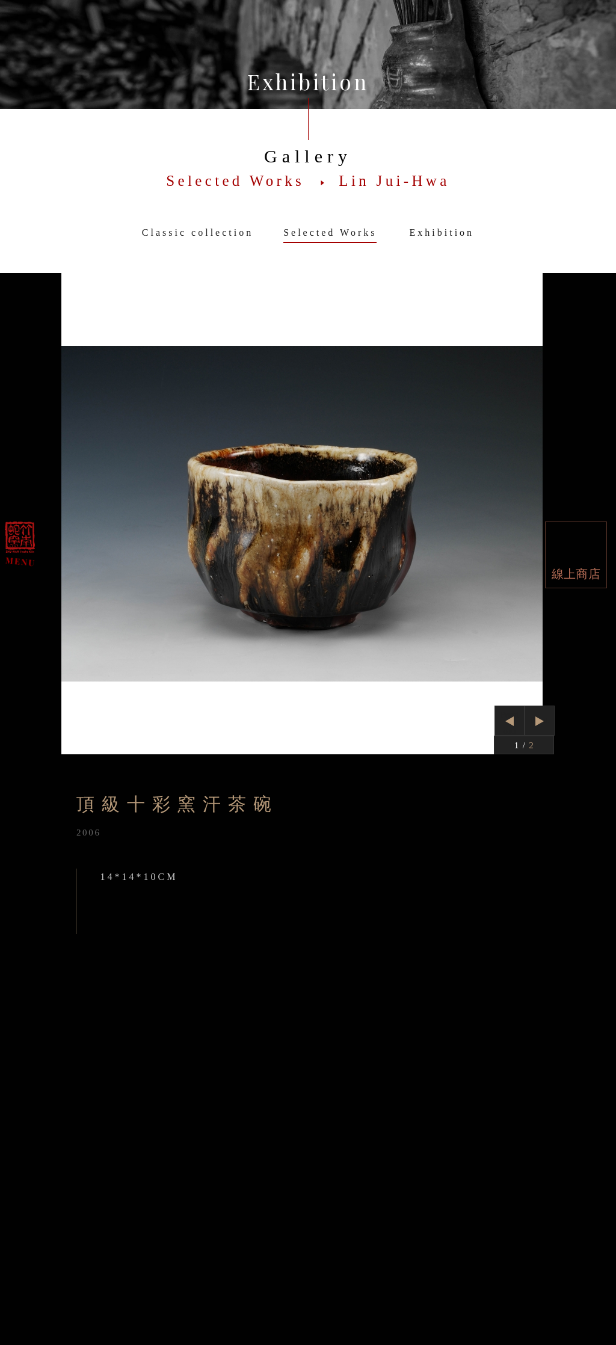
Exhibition (442, 232)
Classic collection (197, 232)
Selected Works (330, 232)
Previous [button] (509, 723)
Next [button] (539, 720)
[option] (307, 513)
